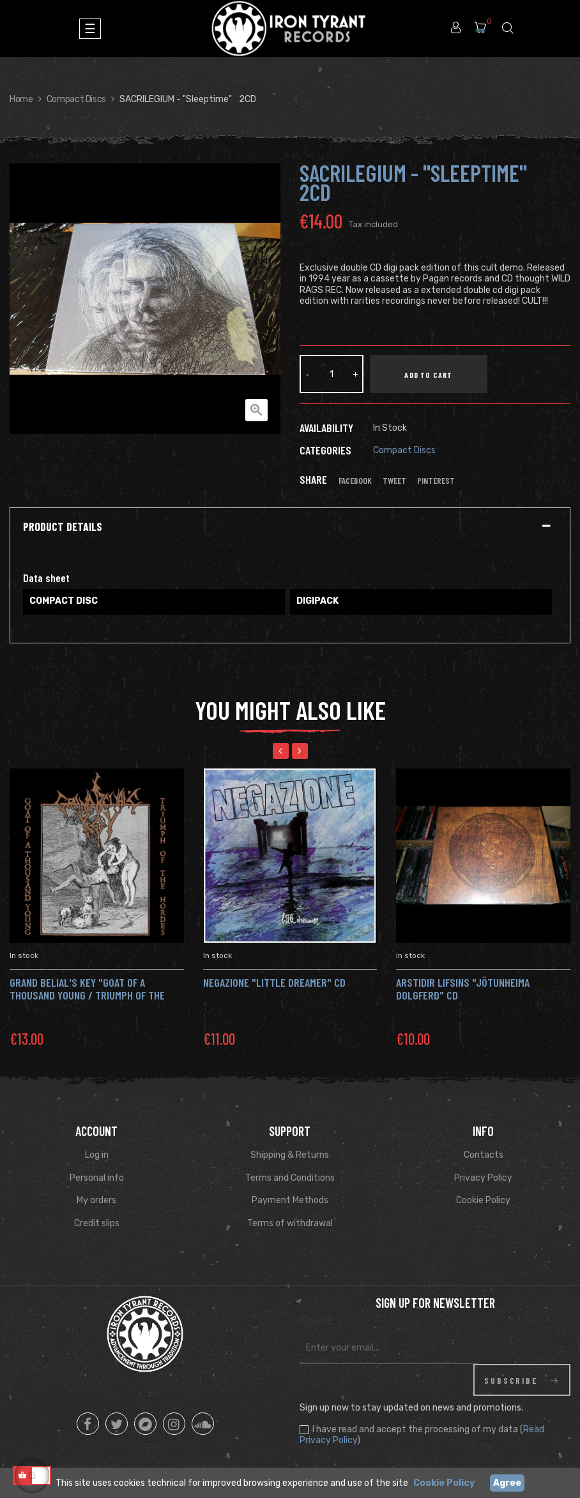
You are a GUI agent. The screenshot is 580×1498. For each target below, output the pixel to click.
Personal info (97, 1177)
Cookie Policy (483, 1200)
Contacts (483, 1155)
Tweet (394, 480)
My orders (96, 1200)
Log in (97, 1155)
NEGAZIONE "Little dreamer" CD (274, 982)
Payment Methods (290, 1200)
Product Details (62, 527)
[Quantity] (331, 374)
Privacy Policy (483, 1177)
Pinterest (436, 480)
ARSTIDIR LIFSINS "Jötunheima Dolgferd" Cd (463, 988)
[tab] (290, 527)
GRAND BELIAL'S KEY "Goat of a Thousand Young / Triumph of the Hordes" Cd (87, 995)
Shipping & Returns (289, 1155)
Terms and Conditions (290, 1177)
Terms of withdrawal (290, 1223)
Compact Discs (404, 450)
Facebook (355, 480)
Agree (507, 1483)
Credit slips (96, 1223)
